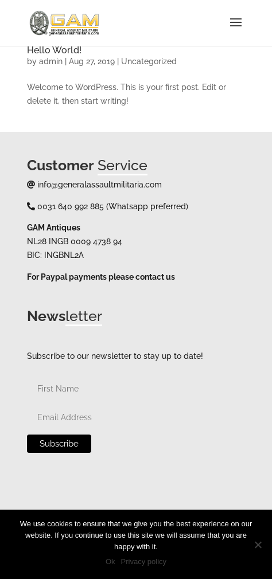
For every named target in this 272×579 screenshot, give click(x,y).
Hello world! (54, 50)
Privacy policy (143, 561)
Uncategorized (149, 61)
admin (51, 61)
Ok (110, 561)
